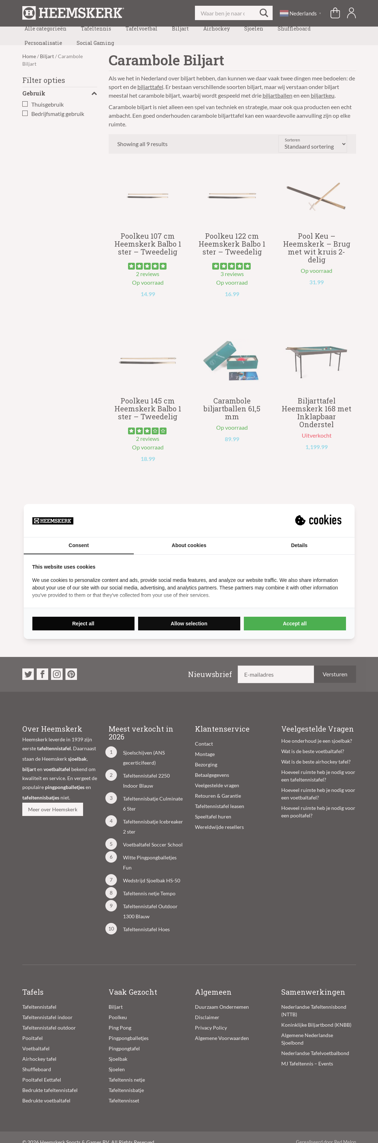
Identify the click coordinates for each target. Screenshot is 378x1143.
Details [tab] (299, 545)
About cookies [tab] (189, 545)
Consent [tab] (79, 545)
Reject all (83, 623)
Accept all (294, 623)
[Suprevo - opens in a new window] (319, 520)
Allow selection (189, 623)
